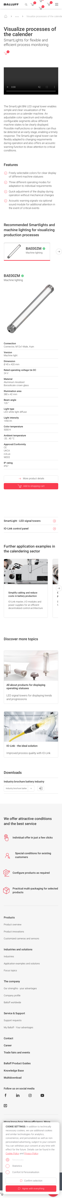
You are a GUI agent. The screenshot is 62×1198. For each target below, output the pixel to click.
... (17, 15)
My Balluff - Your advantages (18, 1027)
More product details (31, 479)
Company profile (12, 995)
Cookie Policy (12, 1153)
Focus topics (10, 970)
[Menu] (56, 4)
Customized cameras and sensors (21, 938)
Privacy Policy (31, 1153)
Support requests (13, 1020)
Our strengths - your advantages (20, 988)
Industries (9, 956)
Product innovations (14, 931)
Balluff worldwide (12, 1002)
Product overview (12, 924)
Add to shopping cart (31, 486)
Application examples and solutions (22, 963)
